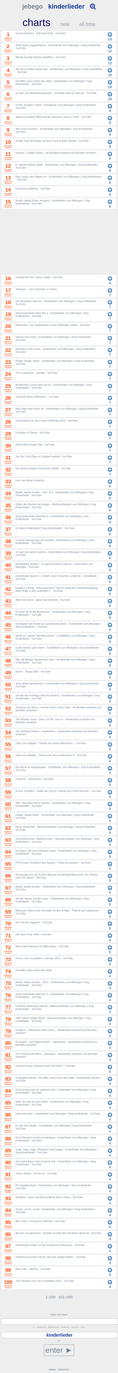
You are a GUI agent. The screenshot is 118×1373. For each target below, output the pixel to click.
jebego (32, 6)
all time (87, 24)
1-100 (50, 1297)
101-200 (65, 1297)
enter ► (59, 1350)
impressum (63, 1369)
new (65, 24)
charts (36, 22)
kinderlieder (66, 6)
